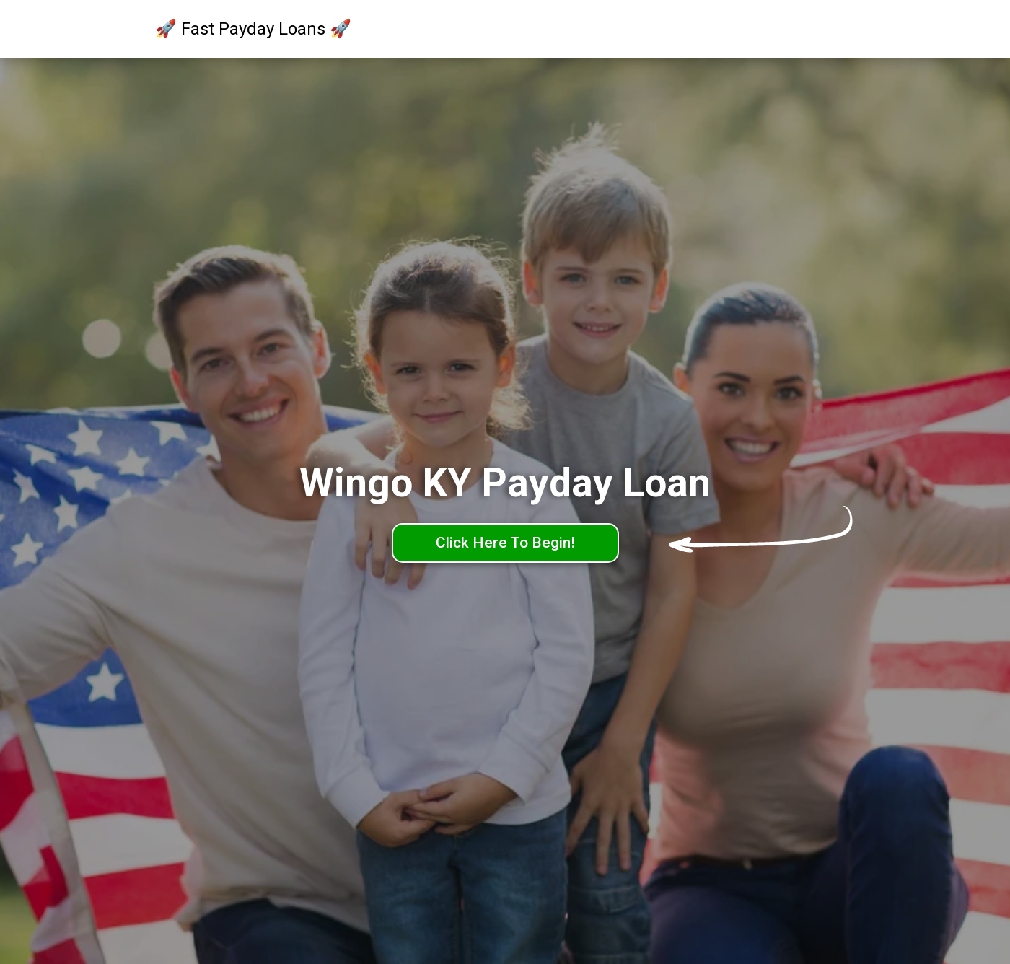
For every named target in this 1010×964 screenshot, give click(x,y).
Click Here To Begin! (505, 542)
